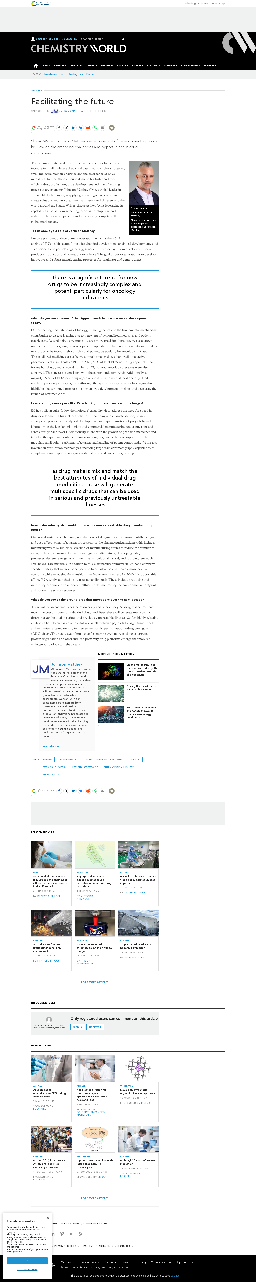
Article (37, 1086)
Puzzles (90, 74)
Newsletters (50, 74)
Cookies (71, 1246)
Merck (145, 1102)
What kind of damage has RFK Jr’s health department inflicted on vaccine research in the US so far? (50, 881)
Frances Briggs (48, 960)
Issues (76, 1223)
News (36, 872)
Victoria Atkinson (85, 897)
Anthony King (135, 892)
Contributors (91, 1223)
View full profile (51, 746)
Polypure (39, 1109)
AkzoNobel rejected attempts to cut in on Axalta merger (94, 948)
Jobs (63, 74)
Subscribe (70, 39)
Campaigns (111, 1262)
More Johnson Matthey (116, 654)
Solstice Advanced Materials (91, 1113)
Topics (65, 1223)
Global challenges (161, 1262)
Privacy (58, 1246)
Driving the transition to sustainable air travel (141, 688)
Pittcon (39, 1179)
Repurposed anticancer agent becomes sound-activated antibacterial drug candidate (94, 881)
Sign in (77, 1027)
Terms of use (87, 1246)
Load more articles (94, 982)
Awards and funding (134, 1262)
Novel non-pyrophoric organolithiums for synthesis (137, 1091)
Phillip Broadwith (85, 962)
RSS (105, 1223)
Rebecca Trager (49, 896)
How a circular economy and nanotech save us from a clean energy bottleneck (141, 712)
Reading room (76, 74)
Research (82, 872)
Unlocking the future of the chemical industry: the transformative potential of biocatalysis (142, 669)
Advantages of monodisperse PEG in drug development (49, 1093)
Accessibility (106, 1246)
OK (27, 1261)
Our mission (67, 1262)
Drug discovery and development (104, 759)
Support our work (186, 1262)
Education (203, 3)
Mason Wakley (135, 957)
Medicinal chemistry (54, 767)
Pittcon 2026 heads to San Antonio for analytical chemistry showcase (49, 1164)
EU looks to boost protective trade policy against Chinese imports (138, 880)
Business (47, 759)
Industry (36, 90)
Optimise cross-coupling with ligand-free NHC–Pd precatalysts (95, 1164)
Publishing (190, 3)
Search (123, 39)
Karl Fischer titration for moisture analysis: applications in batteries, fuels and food (92, 1094)
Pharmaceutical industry (119, 767)
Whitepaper (127, 1086)
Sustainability (51, 774)
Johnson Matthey (71, 111)
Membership (218, 3)
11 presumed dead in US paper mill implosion (135, 946)
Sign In (40, 39)
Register (54, 39)
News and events (89, 1262)
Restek (125, 1176)
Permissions (123, 1246)
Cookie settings (27, 1269)
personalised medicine (85, 767)
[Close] (47, 1217)
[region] (27, 1246)
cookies (175, 1275)
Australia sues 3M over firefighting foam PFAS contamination (47, 948)
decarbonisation (69, 759)
